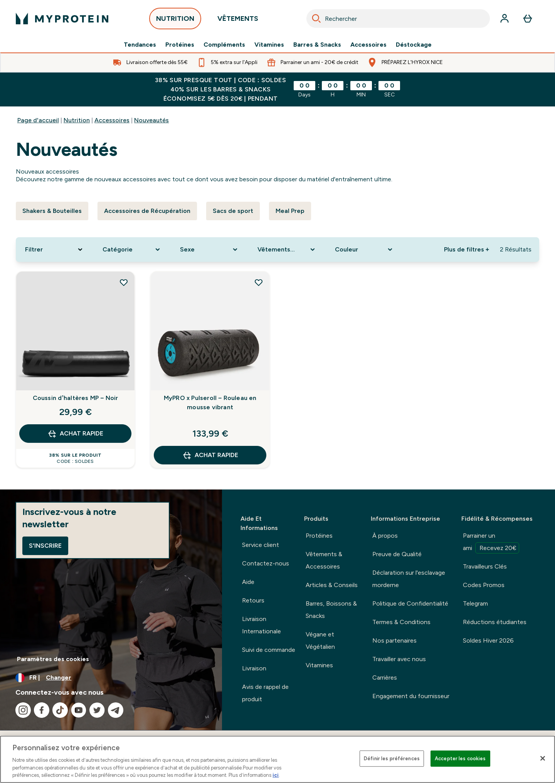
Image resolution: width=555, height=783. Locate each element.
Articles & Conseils (332, 585)
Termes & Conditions (401, 622)
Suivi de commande (268, 649)
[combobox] (398, 18)
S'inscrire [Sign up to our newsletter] (45, 545)
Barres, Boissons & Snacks (331, 609)
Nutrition (77, 120)
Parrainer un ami (491, 543)
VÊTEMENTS (237, 20)
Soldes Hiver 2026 (488, 640)
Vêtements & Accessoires (324, 560)
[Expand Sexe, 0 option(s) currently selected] (209, 249)
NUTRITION (175, 20)
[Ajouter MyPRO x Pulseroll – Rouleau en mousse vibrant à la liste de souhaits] (258, 282)
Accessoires (368, 45)
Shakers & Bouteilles (52, 210)
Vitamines (269, 45)
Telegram (475, 603)
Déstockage (414, 45)
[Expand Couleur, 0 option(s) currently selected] (364, 249)
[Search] (316, 18)
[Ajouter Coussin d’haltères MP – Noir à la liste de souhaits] (123, 282)
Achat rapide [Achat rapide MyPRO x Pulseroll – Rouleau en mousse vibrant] (210, 455)
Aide (248, 582)
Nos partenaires (394, 640)
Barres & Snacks (317, 45)
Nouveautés (151, 120)
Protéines (179, 45)
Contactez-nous (265, 563)
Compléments (224, 45)
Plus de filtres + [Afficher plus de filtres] (466, 249)
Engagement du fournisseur (410, 696)
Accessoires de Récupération (147, 210)
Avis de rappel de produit (265, 693)
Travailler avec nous (399, 659)
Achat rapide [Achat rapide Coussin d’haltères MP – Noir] (75, 433)
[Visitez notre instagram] (23, 710)
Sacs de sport (233, 210)
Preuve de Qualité (397, 554)
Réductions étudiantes (494, 622)
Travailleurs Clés (485, 566)
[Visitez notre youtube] (78, 710)
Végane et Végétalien (320, 640)
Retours (253, 600)
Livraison (254, 668)
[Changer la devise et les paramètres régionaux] (111, 677)
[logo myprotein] (62, 18)
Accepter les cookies (460, 758)
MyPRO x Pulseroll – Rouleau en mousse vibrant (210, 402)
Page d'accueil (38, 120)
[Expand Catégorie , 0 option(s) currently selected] (132, 249)
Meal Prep (290, 210)
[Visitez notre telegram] (115, 710)
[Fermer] (542, 758)
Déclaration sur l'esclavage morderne (408, 579)
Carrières (384, 677)
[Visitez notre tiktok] (60, 710)
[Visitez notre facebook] (41, 710)
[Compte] (504, 18)
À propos (385, 535)
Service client (260, 544)
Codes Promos (484, 585)
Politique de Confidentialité (410, 603)
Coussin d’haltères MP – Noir (75, 398)
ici (275, 775)
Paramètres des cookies (53, 659)
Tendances (140, 45)
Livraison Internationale (261, 625)
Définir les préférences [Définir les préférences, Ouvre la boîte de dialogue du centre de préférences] (392, 758)
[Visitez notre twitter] (97, 710)
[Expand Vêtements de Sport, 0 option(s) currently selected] (287, 249)
